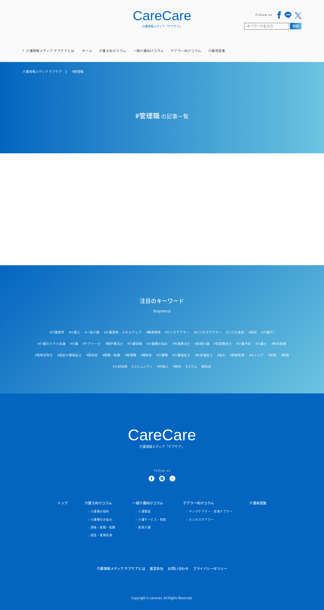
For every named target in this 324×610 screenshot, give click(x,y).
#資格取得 (237, 355)
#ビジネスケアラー (208, 332)
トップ (62, 502)
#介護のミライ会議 (52, 343)
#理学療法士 (114, 343)
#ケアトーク (92, 343)
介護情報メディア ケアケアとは (50, 50)
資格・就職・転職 (103, 527)
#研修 (272, 355)
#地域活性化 (44, 355)
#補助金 (146, 355)
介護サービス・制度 (152, 519)
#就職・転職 (111, 355)
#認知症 (92, 355)
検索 (295, 25)
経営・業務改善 (101, 535)
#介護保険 (134, 343)
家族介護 (144, 527)
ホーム (87, 50)
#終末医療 (279, 343)
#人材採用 (120, 366)
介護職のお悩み (101, 519)
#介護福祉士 (181, 355)
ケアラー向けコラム (186, 55)
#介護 (74, 343)
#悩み (221, 355)
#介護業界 (57, 332)
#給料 (253, 332)
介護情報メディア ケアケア (42, 71)
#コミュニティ (142, 366)
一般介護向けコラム (148, 55)
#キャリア (256, 355)
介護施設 (144, 511)
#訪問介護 (202, 343)
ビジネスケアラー (201, 519)
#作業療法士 (181, 343)
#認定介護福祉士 (69, 355)
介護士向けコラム (112, 55)
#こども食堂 (235, 332)
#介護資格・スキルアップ (122, 332)
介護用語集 (216, 50)
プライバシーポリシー (210, 568)
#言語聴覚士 (223, 343)
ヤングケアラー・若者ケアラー (210, 511)
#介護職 (162, 355)
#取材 (177, 366)
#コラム (191, 366)
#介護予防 (243, 343)
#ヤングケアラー (177, 332)
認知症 (206, 366)
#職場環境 (153, 332)
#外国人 (163, 366)
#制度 (285, 355)
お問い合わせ (178, 568)
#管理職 (130, 355)
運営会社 (156, 568)
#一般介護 (92, 332)
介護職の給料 (100, 511)
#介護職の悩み (157, 343)
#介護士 (74, 332)
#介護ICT (267, 332)
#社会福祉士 (204, 355)
